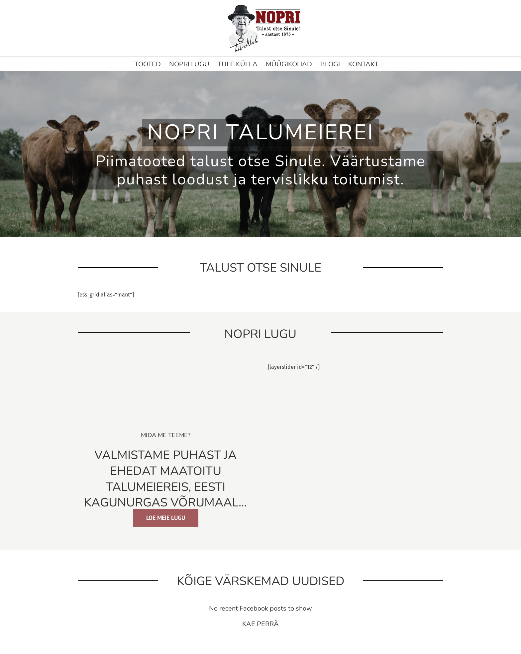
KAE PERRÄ (260, 624)
